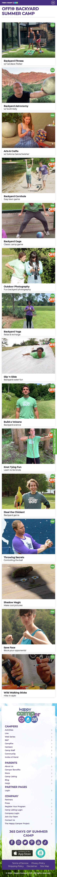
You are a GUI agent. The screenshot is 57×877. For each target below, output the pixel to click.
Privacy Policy (38, 863)
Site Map (44, 866)
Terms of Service (20, 863)
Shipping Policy (16, 866)
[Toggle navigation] (53, 3)
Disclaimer (32, 866)
